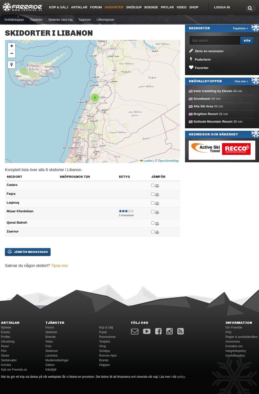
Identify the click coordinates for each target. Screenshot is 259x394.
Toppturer (84, 19)
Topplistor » (240, 28)
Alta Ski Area (203, 106)
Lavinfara (51, 355)
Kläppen (104, 365)
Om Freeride (233, 327)
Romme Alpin (108, 355)
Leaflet (146, 161)
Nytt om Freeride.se (14, 369)
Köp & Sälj (58, 7)
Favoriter (198, 67)
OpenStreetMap (168, 161)
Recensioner (107, 337)
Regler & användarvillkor (241, 337)
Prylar (167, 7)
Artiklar (79, 7)
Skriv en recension (205, 51)
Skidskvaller (9, 360)
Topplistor (36, 19)
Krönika (6, 365)
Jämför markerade (27, 252)
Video (181, 7)
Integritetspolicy (235, 351)
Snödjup (134, 7)
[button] (95, 98)
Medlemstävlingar (57, 360)
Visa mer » (241, 81)
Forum (96, 7)
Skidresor (51, 351)
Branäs (104, 360)
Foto (48, 346)
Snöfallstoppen (14, 19)
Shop (193, 7)
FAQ (228, 332)
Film (4, 351)
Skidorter (114, 7)
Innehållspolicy (235, 355)
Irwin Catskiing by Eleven (213, 91)
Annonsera (232, 341)
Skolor (5, 355)
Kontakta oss (233, 346)
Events (5, 332)
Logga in (222, 7)
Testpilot (104, 341)
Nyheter (6, 327)
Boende (151, 7)
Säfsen (50, 365)
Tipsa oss (59, 265)
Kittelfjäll (50, 369)
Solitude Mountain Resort (213, 121)
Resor (5, 346)
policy (181, 376)
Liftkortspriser (105, 19)
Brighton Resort (206, 114)
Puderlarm (199, 59)
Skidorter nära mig (60, 19)
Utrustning (8, 341)
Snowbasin (202, 98)
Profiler (5, 337)
